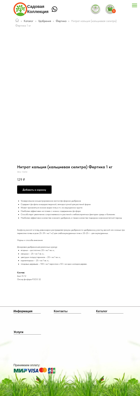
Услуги (18, 332)
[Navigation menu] (134, 5)
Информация (22, 311)
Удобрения (44, 21)
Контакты (60, 311)
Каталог (28, 21)
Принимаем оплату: (26, 365)
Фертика (61, 21)
